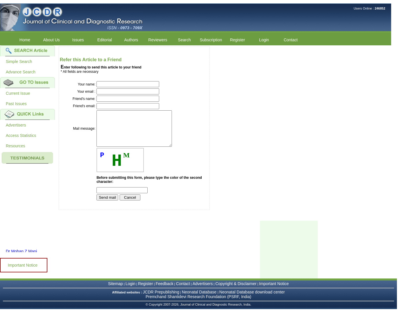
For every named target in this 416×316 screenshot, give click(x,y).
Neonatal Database (200, 299)
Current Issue (18, 93)
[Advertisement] (289, 256)
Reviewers (157, 40)
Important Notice (23, 265)
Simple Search (19, 61)
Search (184, 40)
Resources (15, 146)
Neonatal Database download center (252, 299)
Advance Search (21, 72)
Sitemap (115, 290)
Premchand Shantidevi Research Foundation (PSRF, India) (198, 303)
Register (237, 40)
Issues (78, 40)
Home (24, 40)
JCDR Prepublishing (161, 299)
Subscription (211, 40)
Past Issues (16, 103)
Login (264, 40)
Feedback (164, 290)
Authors (131, 40)
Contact (291, 40)
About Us (51, 40)
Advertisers (16, 125)
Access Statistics (21, 135)
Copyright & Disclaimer (235, 290)
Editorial (104, 40)
